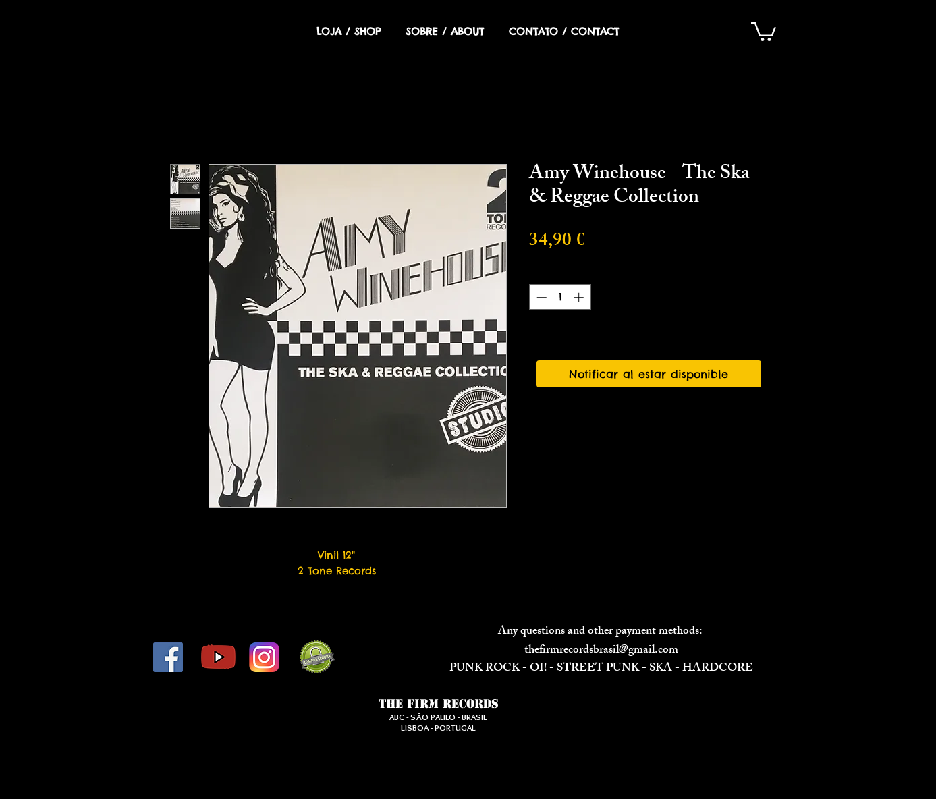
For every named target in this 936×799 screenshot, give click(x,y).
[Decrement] (540, 297)
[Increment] (580, 297)
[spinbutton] (560, 297)
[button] (763, 30)
